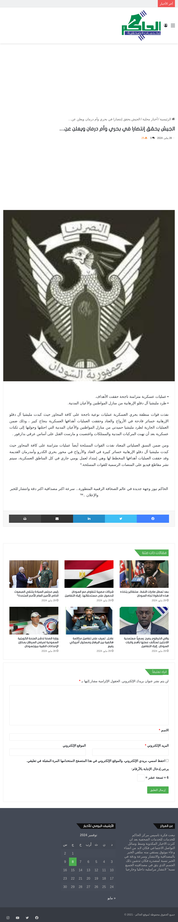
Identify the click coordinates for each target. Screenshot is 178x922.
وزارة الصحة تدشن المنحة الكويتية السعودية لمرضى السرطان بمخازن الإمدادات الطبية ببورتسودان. (38, 642)
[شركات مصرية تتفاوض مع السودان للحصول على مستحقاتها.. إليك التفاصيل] (89, 574)
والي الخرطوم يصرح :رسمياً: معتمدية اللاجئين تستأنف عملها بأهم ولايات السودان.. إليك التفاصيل (146, 642)
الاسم (164, 730)
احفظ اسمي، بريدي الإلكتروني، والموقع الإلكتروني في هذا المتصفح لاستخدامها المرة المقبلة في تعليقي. (95, 761)
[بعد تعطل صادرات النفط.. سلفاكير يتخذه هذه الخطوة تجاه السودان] (144, 574)
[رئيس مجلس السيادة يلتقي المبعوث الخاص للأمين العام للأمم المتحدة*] (33, 574)
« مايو (112, 898)
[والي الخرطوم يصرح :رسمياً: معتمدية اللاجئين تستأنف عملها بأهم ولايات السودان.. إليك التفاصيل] (144, 620)
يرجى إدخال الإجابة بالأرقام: (150, 769)
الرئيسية (167, 119)
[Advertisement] (89, 76)
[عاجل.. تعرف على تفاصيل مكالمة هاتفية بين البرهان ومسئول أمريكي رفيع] (89, 620)
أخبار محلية (150, 119)
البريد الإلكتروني (157, 745)
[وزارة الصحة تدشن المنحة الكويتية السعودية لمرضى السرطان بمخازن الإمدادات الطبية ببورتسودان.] (33, 620)
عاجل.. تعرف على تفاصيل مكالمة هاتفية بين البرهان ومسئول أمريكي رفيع (91, 642)
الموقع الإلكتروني (74, 745)
